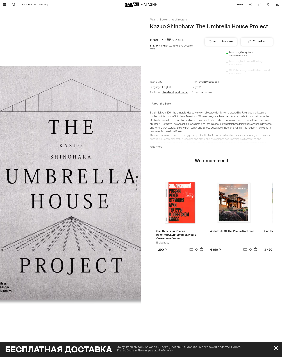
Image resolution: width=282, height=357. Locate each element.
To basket (257, 41)
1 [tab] (137, 177)
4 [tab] (137, 189)
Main (153, 19)
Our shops (28, 4)
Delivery (43, 4)
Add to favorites (221, 41)
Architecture (179, 19)
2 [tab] (137, 181)
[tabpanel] (70, 183)
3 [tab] (137, 185)
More (152, 49)
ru (277, 4)
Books (164, 19)
